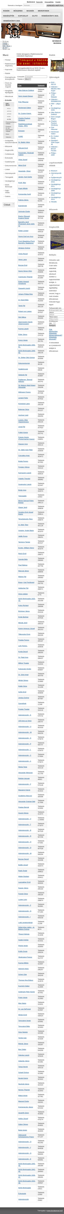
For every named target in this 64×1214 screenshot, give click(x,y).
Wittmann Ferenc (24, 392)
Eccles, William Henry (26, 548)
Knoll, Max (22, 183)
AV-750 (9, 119)
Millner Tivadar (23, 663)
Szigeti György (23, 1072)
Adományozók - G (24, 1153)
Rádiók (6, 11)
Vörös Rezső (23, 254)
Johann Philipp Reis (25, 294)
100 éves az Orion (24, 721)
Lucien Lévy (22, 899)
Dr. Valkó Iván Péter (25, 450)
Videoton (8, 137)
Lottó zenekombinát (25, 923)
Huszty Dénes (23, 813)
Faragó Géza (23, 894)
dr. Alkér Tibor (23, 525)
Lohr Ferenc (23, 646)
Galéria (7, 196)
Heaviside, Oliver (24, 171)
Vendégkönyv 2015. (50, 16)
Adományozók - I (24, 917)
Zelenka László (23, 1055)
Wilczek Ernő (23, 148)
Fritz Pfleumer (23, 102)
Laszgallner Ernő (24, 882)
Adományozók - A (24, 761)
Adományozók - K (24, 715)
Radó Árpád (22, 871)
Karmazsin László (24, 473)
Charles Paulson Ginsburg (24, 119)
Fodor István (22, 997)
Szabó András (23, 940)
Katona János (23, 200)
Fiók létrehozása (53, 330)
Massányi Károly (24, 790)
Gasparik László (24, 288)
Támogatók (9, 177)
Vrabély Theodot (24, 479)
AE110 (9, 108)
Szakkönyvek (9, 162)
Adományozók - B (24, 830)
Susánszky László (24, 484)
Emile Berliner (23, 617)
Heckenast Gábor (24, 108)
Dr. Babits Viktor (24, 142)
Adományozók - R (24, 836)
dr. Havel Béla (23, 300)
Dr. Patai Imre (23, 657)
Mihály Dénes (23, 680)
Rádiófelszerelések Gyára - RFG (25, 125)
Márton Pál (22, 577)
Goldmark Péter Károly (26, 992)
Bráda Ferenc (23, 461)
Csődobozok (9, 154)
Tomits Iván (22, 1038)
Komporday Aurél (24, 194)
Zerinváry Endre (24, 211)
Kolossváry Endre (24, 669)
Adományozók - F (24, 784)
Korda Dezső (23, 652)
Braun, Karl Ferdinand (26, 582)
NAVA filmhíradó (8, 186)
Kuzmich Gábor (23, 986)
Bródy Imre (22, 490)
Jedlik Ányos (22, 536)
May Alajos (22, 1003)
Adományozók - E (24, 1159)
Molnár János (23, 1044)
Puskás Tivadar (23, 709)
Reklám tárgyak (24, 778)
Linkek (7, 169)
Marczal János (23, 571)
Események (22, 206)
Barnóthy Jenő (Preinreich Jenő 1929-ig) (26, 224)
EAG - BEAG (8, 104)
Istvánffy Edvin (23, 1113)
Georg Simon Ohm (25, 271)
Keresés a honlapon (15, 5)
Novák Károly (23, 1078)
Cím (19, 85)
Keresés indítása (55, 5)
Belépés (52, 325)
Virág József (22, 160)
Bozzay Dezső (23, 859)
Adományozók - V (24, 819)
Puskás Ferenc (23, 640)
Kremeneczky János (25, 1107)
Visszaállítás (49, 2)
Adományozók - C (24, 755)
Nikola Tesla (22, 767)
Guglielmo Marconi (25, 796)
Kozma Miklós (23, 963)
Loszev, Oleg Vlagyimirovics (23, 421)
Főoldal (7, 60)
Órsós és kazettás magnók (8, 85)
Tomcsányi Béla (24, 1026)
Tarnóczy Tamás (24, 542)
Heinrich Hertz (23, 969)
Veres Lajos (22, 259)
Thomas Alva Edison (25, 980)
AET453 (9, 114)
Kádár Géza (22, 686)
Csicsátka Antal (24, 456)
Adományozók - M (24, 853)
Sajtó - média (7, 191)
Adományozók (9, 173)
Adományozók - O (24, 1142)
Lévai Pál (21, 427)
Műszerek (18, 11)
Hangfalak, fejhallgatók (9, 92)
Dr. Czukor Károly (24, 113)
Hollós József (23, 1119)
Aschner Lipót (23, 415)
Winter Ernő (22, 1015)
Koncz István (23, 340)
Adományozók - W (25, 732)
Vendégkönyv (9, 181)
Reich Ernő (22, 554)
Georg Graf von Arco (25, 236)
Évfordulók (9, 158)
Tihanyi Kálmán (23, 934)
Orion (7, 134)
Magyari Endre (23, 1101)
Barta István (22, 1130)
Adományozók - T (24, 825)
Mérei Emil (22, 165)
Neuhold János (23, 1084)
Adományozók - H (24, 842)
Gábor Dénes (23, 1124)
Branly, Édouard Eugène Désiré (24, 217)
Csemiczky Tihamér (25, 277)
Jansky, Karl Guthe (25, 177)
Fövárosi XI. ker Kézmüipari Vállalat (9, 129)
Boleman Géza (23, 409)
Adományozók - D (24, 848)
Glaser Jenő (22, 507)
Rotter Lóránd (23, 231)
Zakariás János (23, 1061)
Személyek (22, 703)
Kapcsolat (23, 16)
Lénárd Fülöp (23, 398)
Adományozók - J (24, 1147)
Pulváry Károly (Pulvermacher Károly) (26, 438)
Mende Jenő (22, 623)
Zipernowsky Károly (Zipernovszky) (25, 323)
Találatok (41, 85)
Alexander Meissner (25, 773)
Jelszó (51, 312)
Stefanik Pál (22, 375)
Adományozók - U (24, 727)
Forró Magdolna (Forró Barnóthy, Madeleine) (26, 242)
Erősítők (8, 100)
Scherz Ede (22, 974)
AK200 (9, 116)
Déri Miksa (22, 317)
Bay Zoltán (22, 1049)
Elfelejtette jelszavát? (53, 338)
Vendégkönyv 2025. (11, 21)
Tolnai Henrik (23, 1067)
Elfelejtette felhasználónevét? (55, 334)
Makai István (22, 1096)
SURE (20, 136)
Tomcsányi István (24, 1021)
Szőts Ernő (22, 692)
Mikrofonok (43, 11)
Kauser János (23, 888)
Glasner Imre (23, 444)
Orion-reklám (23, 594)
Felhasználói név (55, 308)
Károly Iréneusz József (26, 628)
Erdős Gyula (22, 951)
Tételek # (20, 79)
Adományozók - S (24, 738)
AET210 (9, 111)
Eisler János (22, 334)
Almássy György (24, 248)
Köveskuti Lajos (24, 404)
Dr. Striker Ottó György (26, 357)
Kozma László (23, 329)
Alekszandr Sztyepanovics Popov (26, 1136)
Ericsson (21, 131)
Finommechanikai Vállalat (10, 122)
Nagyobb (39, 2)
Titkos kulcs (53, 317)
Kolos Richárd (23, 605)
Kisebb (57, 2)
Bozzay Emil (22, 265)
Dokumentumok (9, 166)
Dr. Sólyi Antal (23, 675)
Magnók (30, 11)
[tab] (13, 203)
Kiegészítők (8, 16)
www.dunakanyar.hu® (55, 1211)
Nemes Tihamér (24, 1090)
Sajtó (34, 16)
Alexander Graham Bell (26, 801)
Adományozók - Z (24, 905)
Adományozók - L (24, 750)
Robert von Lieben (25, 311)
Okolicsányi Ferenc (25, 957)
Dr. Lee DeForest (24, 1009)
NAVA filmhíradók (24, 1188)
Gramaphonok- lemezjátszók (9, 78)
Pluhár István (23, 946)
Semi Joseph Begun (25, 96)
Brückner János (24, 611)
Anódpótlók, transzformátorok (9, 142)
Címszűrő (21, 77)
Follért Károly (23, 432)
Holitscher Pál (23, 588)
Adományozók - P (24, 744)
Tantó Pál (21, 306)
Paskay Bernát (23, 807)
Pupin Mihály (23, 188)
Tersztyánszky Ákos (25, 519)
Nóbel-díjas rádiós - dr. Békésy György (26, 928)
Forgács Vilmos (23, 467)
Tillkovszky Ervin (24, 634)
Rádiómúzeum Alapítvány (9, 65)
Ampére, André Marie (26, 530)
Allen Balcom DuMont (26, 90)
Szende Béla (23, 559)
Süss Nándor (23, 1032)
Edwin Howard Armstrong (23, 282)
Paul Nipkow (22, 565)
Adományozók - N (24, 911)
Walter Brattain (23, 876)
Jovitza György (23, 698)
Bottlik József (23, 865)
